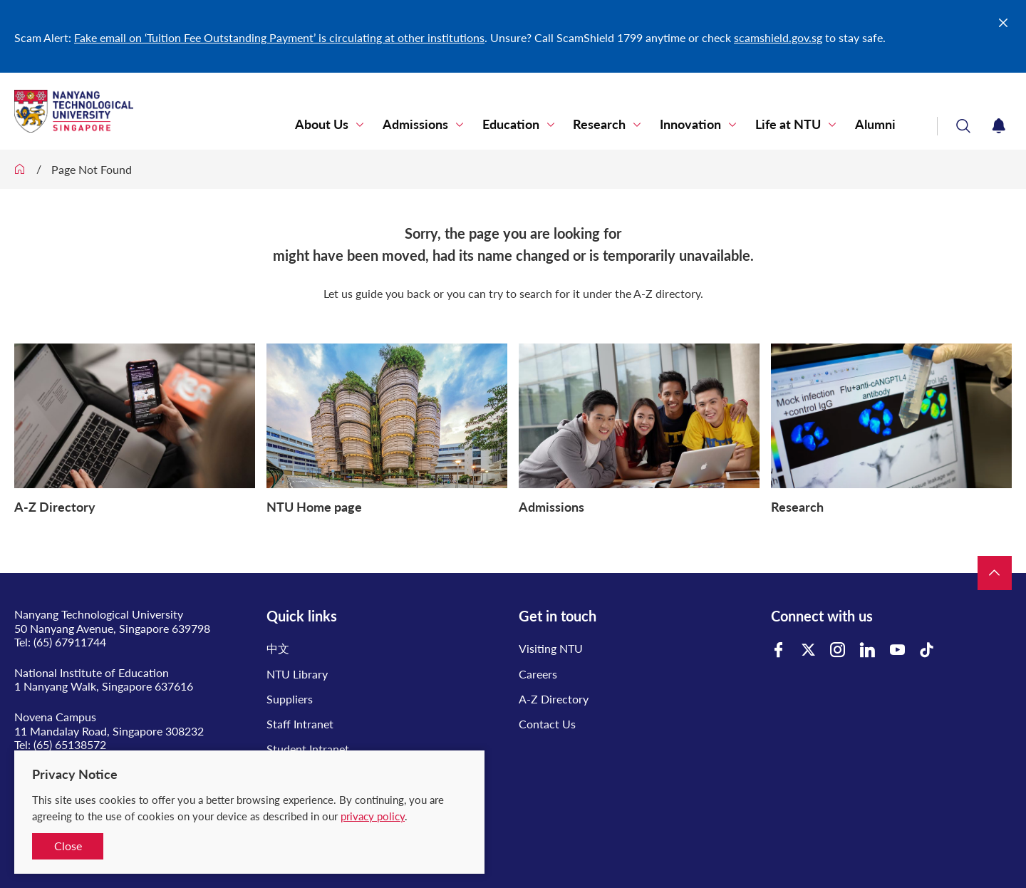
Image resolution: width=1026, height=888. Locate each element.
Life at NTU (795, 124)
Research (616, 124)
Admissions (442, 124)
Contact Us (547, 723)
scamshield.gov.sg (778, 37)
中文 (277, 648)
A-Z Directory (554, 699)
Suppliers (289, 699)
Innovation (702, 124)
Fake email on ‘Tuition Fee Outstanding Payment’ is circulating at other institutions (279, 37)
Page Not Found (91, 169)
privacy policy (373, 816)
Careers (538, 674)
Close (68, 845)
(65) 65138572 (69, 744)
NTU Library (297, 674)
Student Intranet (307, 748)
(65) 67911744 (69, 642)
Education (532, 124)
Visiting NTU (551, 648)
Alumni (877, 124)
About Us (353, 124)
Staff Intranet (299, 723)
